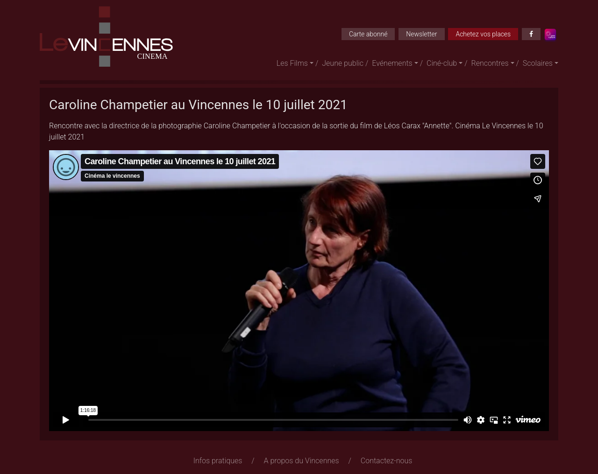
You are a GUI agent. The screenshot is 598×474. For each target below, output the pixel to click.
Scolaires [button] (538, 63)
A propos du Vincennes (301, 460)
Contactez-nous (387, 460)
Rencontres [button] (490, 63)
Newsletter (421, 34)
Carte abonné (368, 34)
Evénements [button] (392, 63)
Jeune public (342, 63)
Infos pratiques (217, 460)
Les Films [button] (292, 63)
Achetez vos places (483, 34)
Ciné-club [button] (442, 63)
